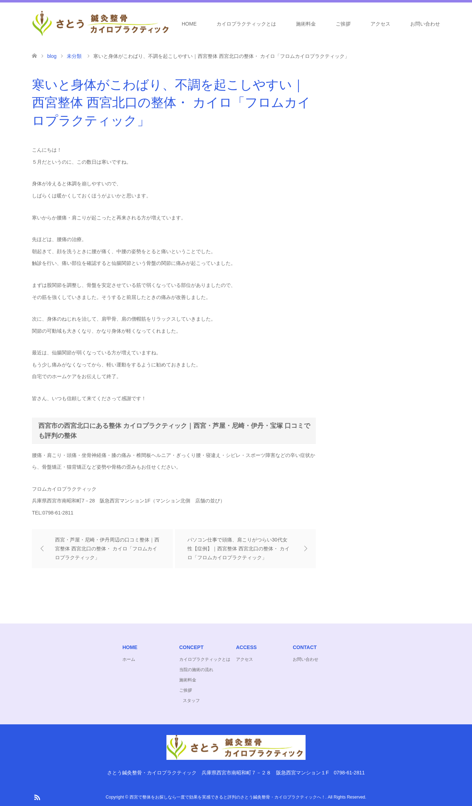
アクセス (380, 24)
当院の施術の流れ (196, 669)
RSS (37, 797)
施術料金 (306, 24)
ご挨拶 (343, 24)
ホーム (128, 659)
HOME (189, 24)
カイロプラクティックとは (246, 24)
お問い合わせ (425, 24)
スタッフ (191, 700)
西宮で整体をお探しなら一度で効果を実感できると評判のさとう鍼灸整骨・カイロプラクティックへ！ (227, 797)
